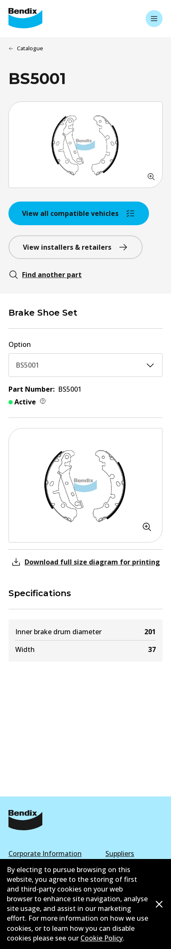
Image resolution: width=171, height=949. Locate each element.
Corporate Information (45, 853)
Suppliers (119, 853)
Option (19, 344)
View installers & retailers (75, 247)
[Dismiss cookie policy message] (159, 905)
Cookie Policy (101, 938)
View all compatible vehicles (78, 213)
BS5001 (85, 365)
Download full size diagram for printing (85, 562)
